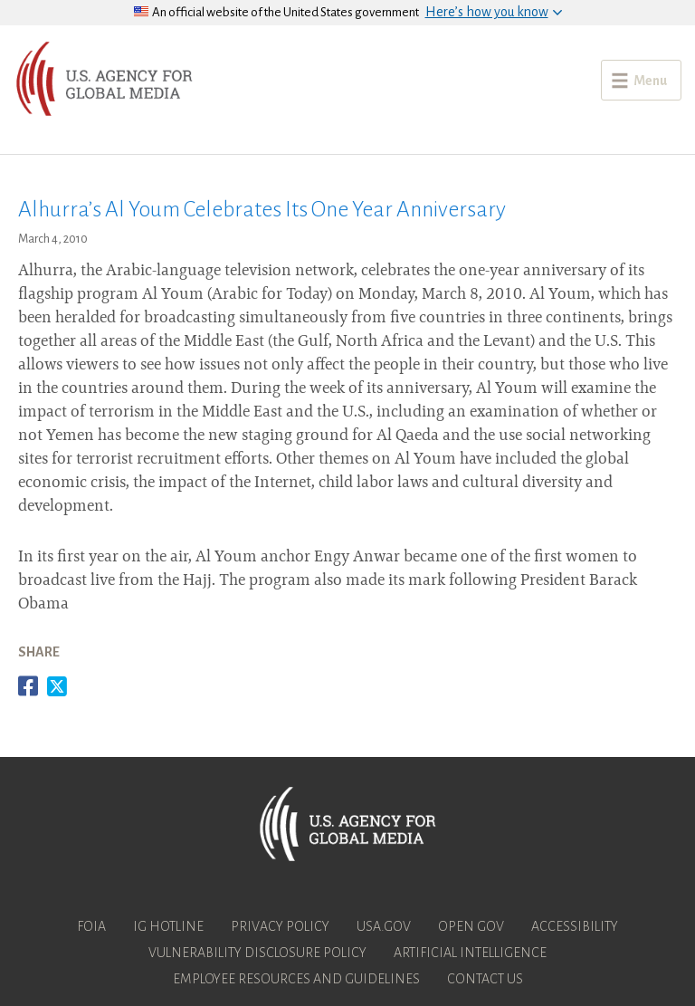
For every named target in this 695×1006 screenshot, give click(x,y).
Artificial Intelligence (470, 952)
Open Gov (471, 926)
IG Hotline (168, 926)
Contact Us (485, 979)
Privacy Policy (280, 926)
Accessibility (574, 926)
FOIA (91, 926)
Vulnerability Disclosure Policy (257, 952)
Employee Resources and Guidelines (296, 979)
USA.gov (384, 926)
